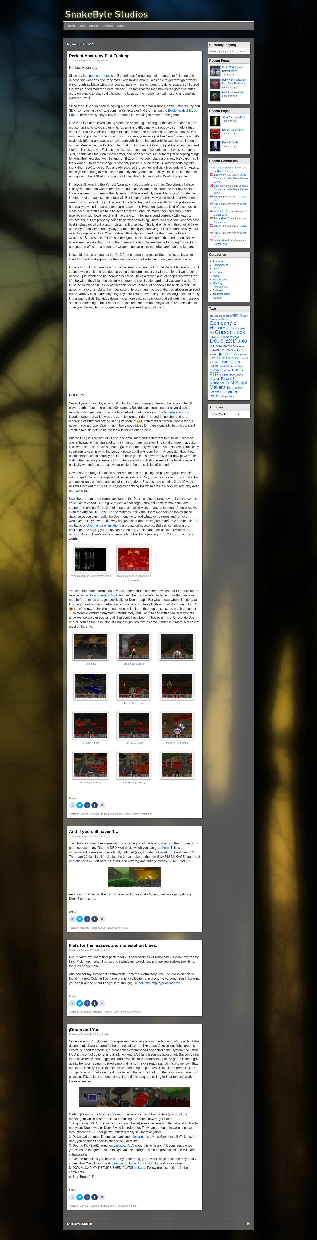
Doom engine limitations (104, 525)
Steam (214, 392)
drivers (227, 346)
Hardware (218, 272)
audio (245, 315)
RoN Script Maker (228, 385)
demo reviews (231, 336)
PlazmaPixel (220, 218)
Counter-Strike (236, 328)
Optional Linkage (150, 1163)
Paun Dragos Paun (220, 167)
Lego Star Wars (235, 366)
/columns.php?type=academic (159, 983)
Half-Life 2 (227, 357)
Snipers (228, 387)
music (237, 369)
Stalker (239, 387)
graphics (225, 353)
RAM (232, 374)
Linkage (137, 1136)
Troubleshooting (221, 294)
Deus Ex (221, 340)
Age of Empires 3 (222, 315)
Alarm (236, 315)
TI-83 (223, 392)
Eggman (218, 185)
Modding (94, 814)
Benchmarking (220, 265)
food (234, 350)
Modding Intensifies (232, 92)
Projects (107, 25)
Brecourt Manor (219, 319)
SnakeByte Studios (80, 1223)
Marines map (173, 412)
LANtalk (223, 366)
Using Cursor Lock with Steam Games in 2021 (231, 178)
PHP (214, 374)
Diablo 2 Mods (225, 171)
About (120, 25)
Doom (127, 814)
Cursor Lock (220, 214)
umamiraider (220, 240)
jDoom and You (84, 1029)
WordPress (228, 396)
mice (227, 370)
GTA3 (236, 354)
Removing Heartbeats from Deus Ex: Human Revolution (234, 83)
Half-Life (215, 357)
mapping (216, 370)
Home (71, 25)
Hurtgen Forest (241, 358)
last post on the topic (98, 75)
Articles (93, 25)
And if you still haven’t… (93, 831)
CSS (212, 333)
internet (226, 361)
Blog (82, 25)
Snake (104, 60)
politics (224, 374)
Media (216, 275)
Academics (86, 1012)
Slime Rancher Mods (233, 117)
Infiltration (214, 362)
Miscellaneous (220, 279)
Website (217, 297)
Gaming (84, 814)
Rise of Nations (222, 380)
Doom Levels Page (103, 595)
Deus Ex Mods (230, 142)
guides (243, 354)
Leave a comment (142, 814)
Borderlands (116, 814)
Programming (220, 286)
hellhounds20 (221, 211)
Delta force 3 (216, 337)
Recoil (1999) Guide (233, 130)
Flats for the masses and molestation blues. (113, 945)
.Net (212, 315)
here (165, 848)
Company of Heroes (224, 325)
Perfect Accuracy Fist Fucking (99, 55)
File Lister (226, 349)
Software (217, 290)
